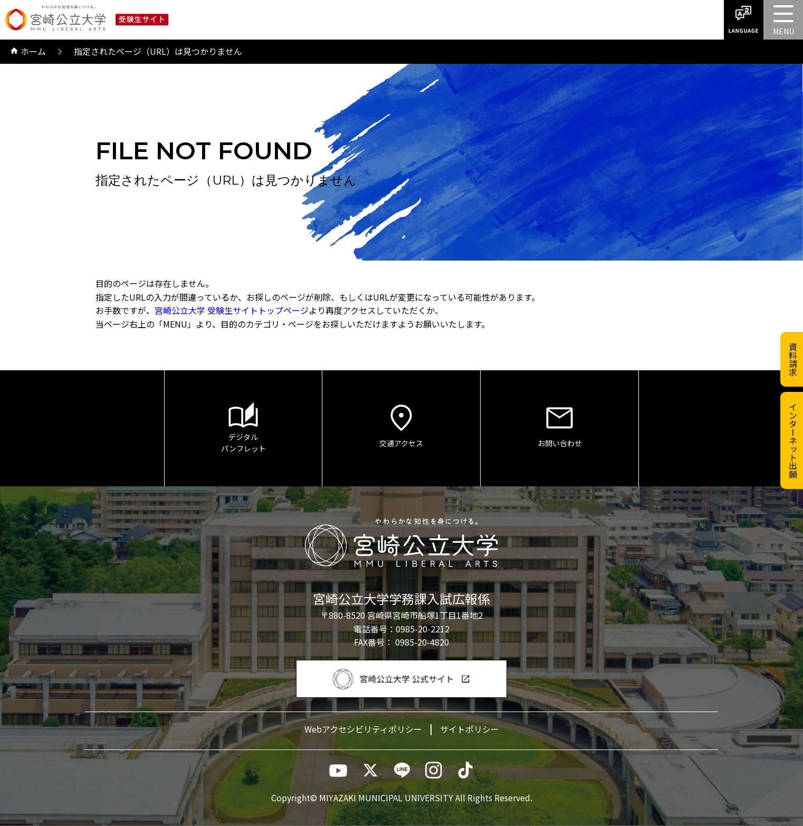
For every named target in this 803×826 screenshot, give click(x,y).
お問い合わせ (559, 425)
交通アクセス (401, 425)
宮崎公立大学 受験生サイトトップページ (232, 310)
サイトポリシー (469, 729)
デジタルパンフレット (243, 428)
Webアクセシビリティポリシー (363, 729)
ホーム (28, 52)
